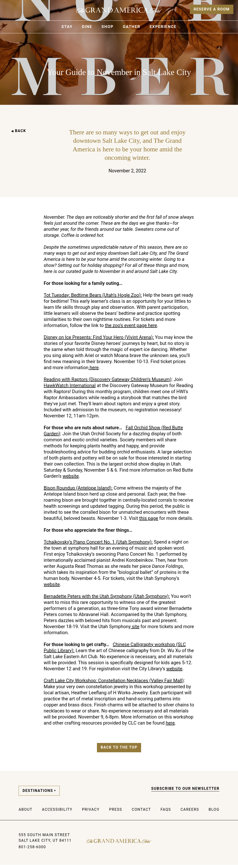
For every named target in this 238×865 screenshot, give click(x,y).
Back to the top (119, 747)
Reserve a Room (212, 9)
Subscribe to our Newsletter (185, 788)
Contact (141, 809)
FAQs (166, 809)
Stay (67, 26)
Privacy (90, 809)
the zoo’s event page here (131, 325)
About (25, 809)
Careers (190, 809)
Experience (163, 26)
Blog (214, 809)
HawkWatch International (70, 385)
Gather (131, 26)
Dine (87, 26)
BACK (18, 131)
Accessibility (57, 809)
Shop (108, 26)
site (135, 626)
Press (115, 809)
